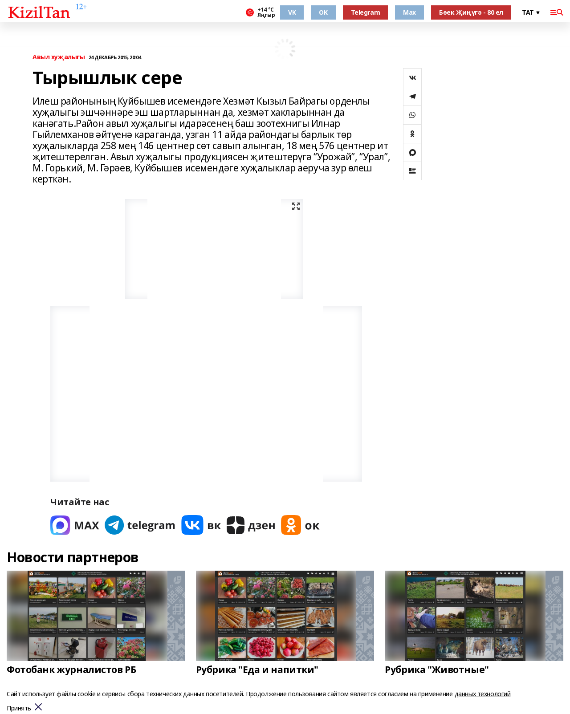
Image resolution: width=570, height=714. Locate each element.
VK (292, 12)
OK (323, 12)
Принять (19, 708)
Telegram (365, 12)
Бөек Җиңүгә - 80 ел (471, 12)
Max (409, 12)
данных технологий (483, 694)
